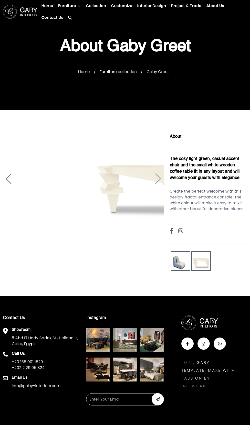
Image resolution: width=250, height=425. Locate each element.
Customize (121, 6)
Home (47, 6)
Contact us (52, 17)
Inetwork (193, 386)
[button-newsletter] (158, 399)
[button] (8, 179)
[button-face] (187, 344)
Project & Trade (186, 6)
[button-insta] (204, 344)
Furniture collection (118, 72)
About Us (215, 6)
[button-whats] (220, 344)
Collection (96, 6)
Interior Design (151, 6)
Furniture (67, 6)
